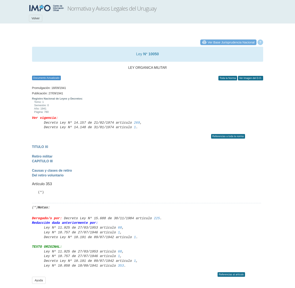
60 (120, 228)
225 (157, 218)
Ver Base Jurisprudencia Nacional (231, 42)
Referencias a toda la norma (228, 136)
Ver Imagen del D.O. (250, 78)
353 (121, 266)
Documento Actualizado (46, 77)
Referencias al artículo (231, 274)
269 (137, 123)
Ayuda (39, 280)
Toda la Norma (228, 78)
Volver (36, 18)
